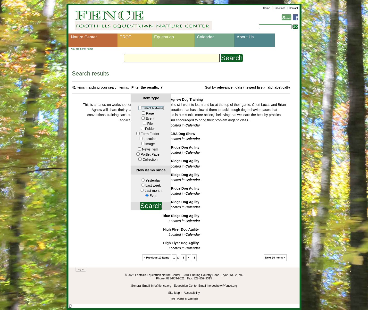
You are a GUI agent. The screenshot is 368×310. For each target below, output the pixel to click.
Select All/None (152, 108)
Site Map (174, 292)
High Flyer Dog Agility (181, 229)
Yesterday (152, 180)
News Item (150, 149)
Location (150, 139)
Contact (293, 8)
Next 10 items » (275, 257)
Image (150, 144)
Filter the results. (145, 87)
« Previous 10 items (156, 257)
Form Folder (150, 134)
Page (150, 113)
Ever (153, 196)
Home (266, 8)
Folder (150, 129)
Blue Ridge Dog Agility (181, 147)
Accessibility (192, 292)
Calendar (205, 37)
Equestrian (164, 37)
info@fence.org (161, 285)
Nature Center (84, 37)
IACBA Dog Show (181, 134)
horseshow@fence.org (222, 285)
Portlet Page (150, 154)
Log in (80, 269)
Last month (153, 191)
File (150, 124)
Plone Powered (177, 299)
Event (150, 118)
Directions (279, 8)
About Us (245, 37)
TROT (125, 37)
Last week (153, 185)
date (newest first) (250, 87)
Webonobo (193, 299)
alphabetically (279, 87)
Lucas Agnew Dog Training (181, 99)
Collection (150, 159)
